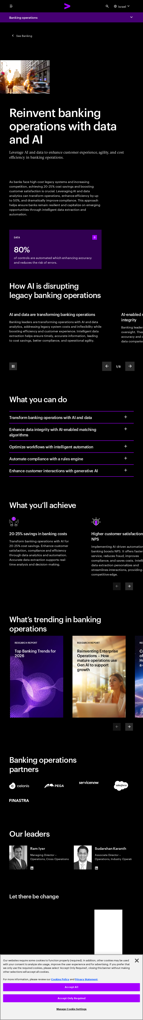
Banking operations (23, 17)
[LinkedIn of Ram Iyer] (31, 868)
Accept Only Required (72, 998)
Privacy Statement (86, 979)
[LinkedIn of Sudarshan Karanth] (96, 868)
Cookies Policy (60, 979)
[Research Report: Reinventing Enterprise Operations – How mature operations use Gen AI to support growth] (99, 677)
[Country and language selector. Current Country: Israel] (122, 6)
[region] (71, 987)
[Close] (137, 960)
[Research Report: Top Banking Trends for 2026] (36, 677)
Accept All (71, 987)
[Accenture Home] (67, 6)
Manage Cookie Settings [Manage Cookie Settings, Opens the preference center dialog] (71, 1009)
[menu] (11, 6)
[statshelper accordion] (94, 237)
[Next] (129, 586)
